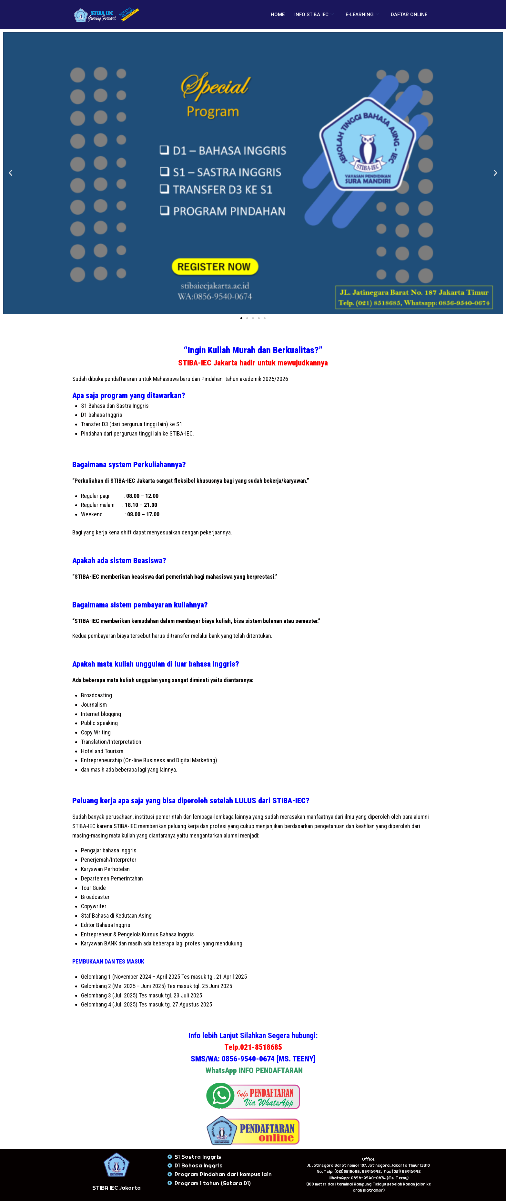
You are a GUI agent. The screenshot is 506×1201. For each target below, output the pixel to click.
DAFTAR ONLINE (409, 14)
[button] (10, 173)
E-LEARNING (362, 14)
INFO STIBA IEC (314, 14)
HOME (278, 14)
